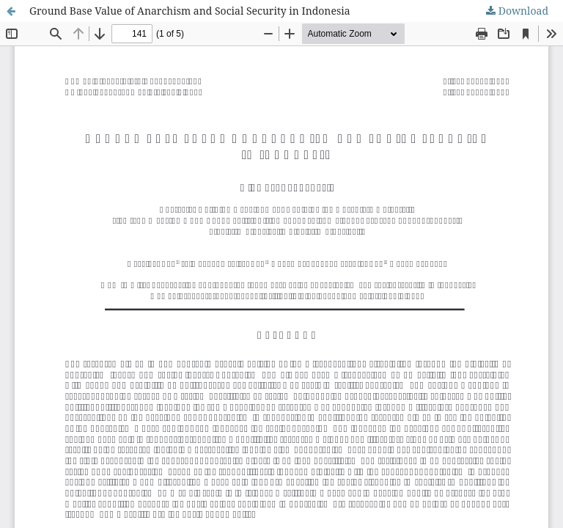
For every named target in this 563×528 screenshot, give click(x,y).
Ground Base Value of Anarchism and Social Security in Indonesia (189, 11)
